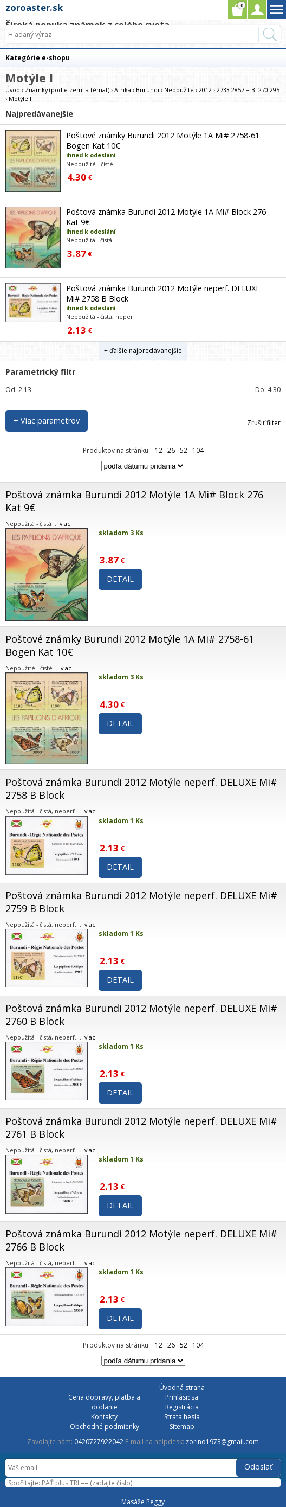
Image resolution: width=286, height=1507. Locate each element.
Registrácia (182, 1407)
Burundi (147, 90)
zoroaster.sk (34, 7)
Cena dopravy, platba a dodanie (104, 1402)
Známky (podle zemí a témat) (67, 90)
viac (65, 524)
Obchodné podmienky (104, 1426)
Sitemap (182, 1426)
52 (183, 450)
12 (158, 450)
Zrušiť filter (264, 422)
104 (198, 450)
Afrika (122, 90)
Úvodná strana (182, 1387)
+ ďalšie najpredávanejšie (143, 350)
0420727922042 (98, 1441)
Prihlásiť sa (181, 1397)
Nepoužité (179, 90)
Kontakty (104, 1416)
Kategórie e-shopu (37, 57)
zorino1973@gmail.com (222, 1441)
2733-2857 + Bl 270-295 (248, 90)
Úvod (12, 90)
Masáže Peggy (143, 1501)
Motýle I (20, 98)
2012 (205, 90)
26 (171, 450)
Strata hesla (182, 1416)
